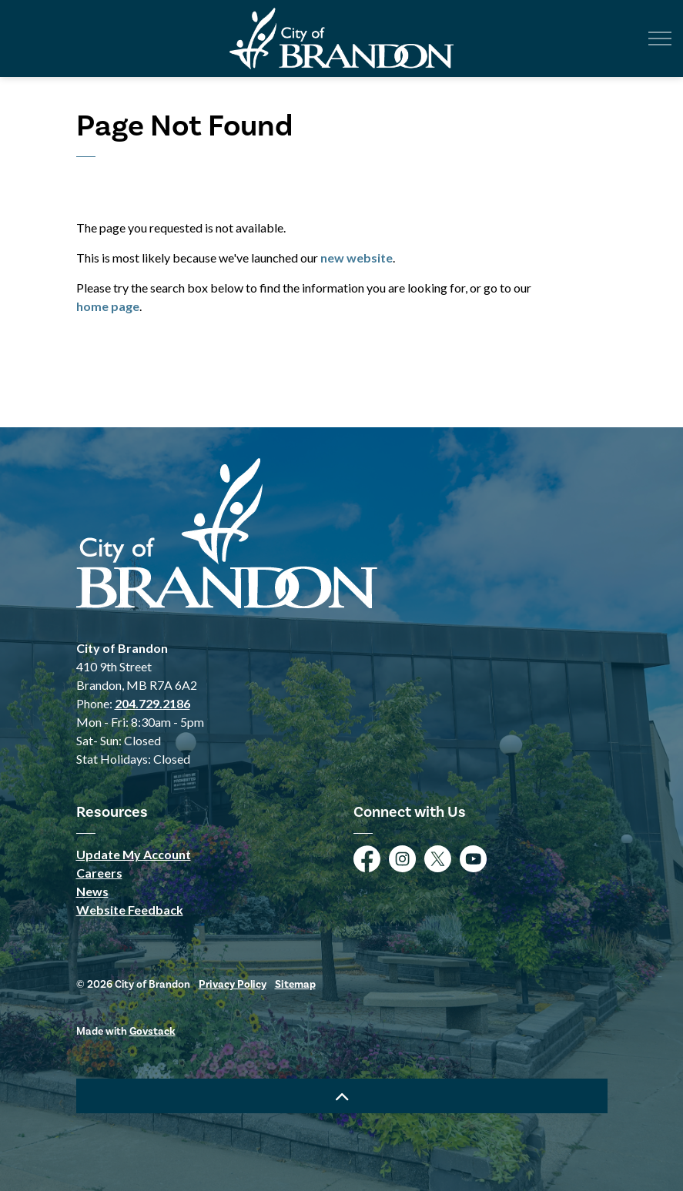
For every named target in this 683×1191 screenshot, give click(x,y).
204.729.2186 (152, 703)
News (92, 891)
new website (356, 257)
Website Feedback (129, 909)
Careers (99, 872)
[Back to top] (342, 1096)
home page (107, 306)
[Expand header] (660, 38)
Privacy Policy (232, 985)
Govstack (152, 1032)
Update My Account (133, 854)
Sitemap (295, 985)
